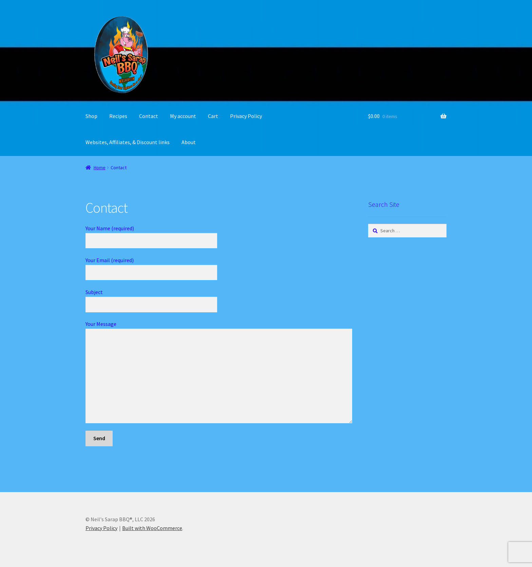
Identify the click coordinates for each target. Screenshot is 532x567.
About (189, 142)
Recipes (118, 116)
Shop (91, 116)
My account (183, 116)
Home (100, 167)
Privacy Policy (246, 116)
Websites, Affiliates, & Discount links (128, 142)
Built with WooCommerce (152, 528)
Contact (148, 116)
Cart (213, 116)
